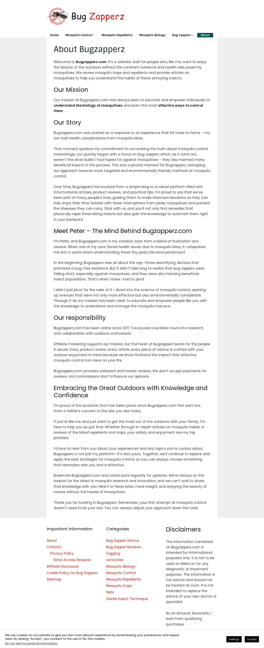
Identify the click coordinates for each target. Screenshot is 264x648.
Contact (54, 547)
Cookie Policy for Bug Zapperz (72, 572)
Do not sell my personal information (31, 643)
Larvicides (114, 559)
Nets (110, 592)
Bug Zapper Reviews (123, 547)
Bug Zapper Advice (122, 540)
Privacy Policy (62, 553)
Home (54, 35)
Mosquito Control (82, 35)
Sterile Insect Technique (127, 598)
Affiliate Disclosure (63, 566)
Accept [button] (252, 639)
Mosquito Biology (152, 35)
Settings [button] (234, 639)
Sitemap (54, 579)
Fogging (113, 553)
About (205, 35)
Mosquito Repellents (117, 35)
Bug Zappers (184, 35)
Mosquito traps (119, 585)
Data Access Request (72, 559)
